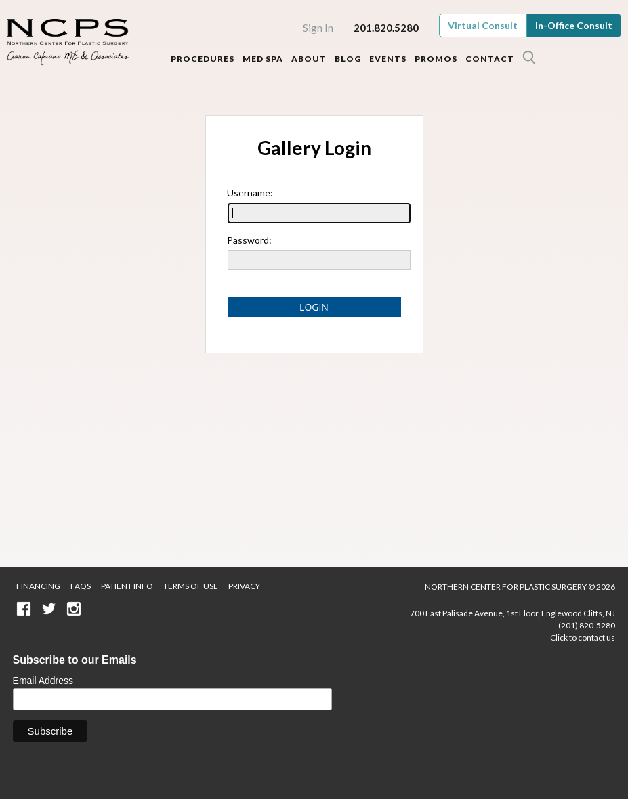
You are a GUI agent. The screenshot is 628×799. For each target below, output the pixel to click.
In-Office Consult (573, 25)
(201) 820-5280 (586, 625)
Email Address (43, 680)
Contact (489, 58)
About (309, 58)
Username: (250, 192)
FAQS (80, 586)
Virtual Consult (483, 25)
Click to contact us (582, 637)
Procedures (202, 58)
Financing (38, 586)
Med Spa (263, 58)
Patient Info (127, 586)
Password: (249, 240)
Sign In (318, 28)
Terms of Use (190, 586)
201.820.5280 (386, 28)
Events (387, 58)
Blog (348, 58)
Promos (436, 58)
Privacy (244, 586)
